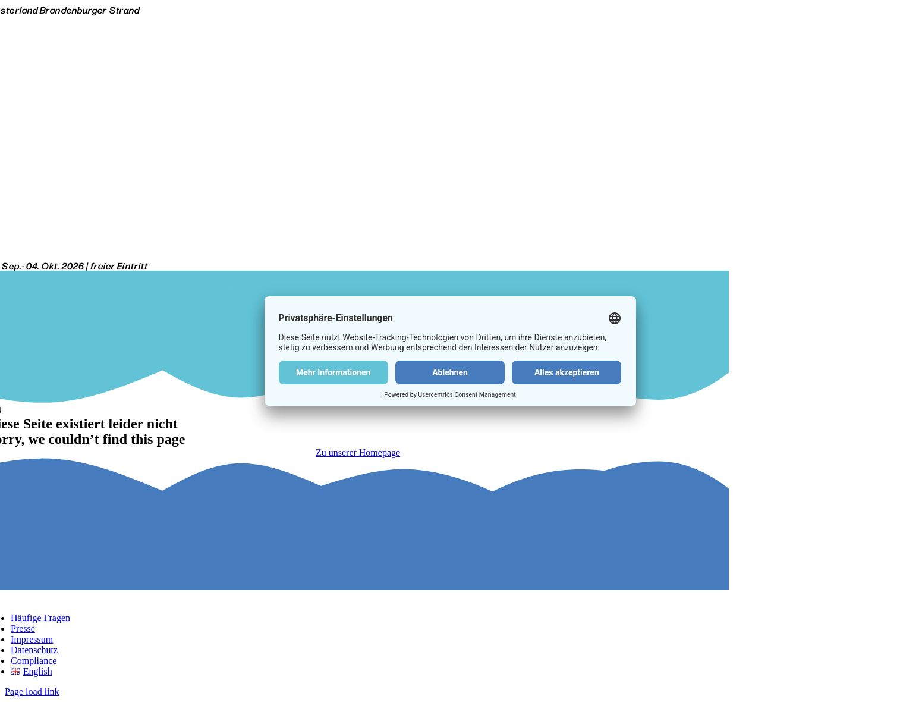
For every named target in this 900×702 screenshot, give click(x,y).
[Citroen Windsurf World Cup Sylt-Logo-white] (358, 255)
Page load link (32, 692)
